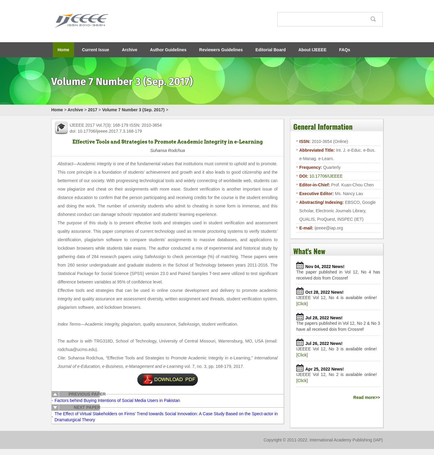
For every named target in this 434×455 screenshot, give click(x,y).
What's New (309, 250)
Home (63, 49)
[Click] (302, 303)
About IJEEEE (312, 49)
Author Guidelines (168, 49)
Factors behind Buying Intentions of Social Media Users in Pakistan (117, 400)
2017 (92, 109)
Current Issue (95, 49)
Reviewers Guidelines (221, 49)
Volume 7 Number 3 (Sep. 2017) (133, 109)
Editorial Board (271, 49)
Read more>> (366, 397)
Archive (129, 49)
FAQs (344, 49)
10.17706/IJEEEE (326, 176)
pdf (167, 379)
